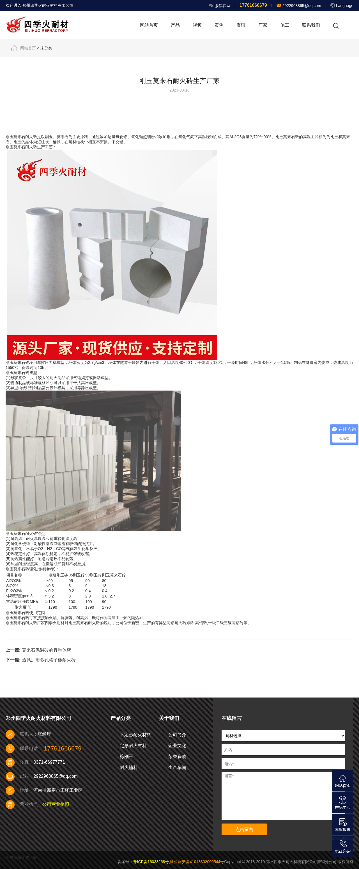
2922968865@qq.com (301, 5)
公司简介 (177, 734)
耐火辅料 (129, 767)
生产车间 (177, 767)
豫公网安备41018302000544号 (197, 861)
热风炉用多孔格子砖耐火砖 (49, 660)
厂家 (262, 25)
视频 (197, 25)
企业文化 (177, 745)
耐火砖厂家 (35, 623)
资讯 (240, 25)
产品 (175, 25)
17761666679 (344, 838)
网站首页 (149, 25)
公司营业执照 (55, 804)
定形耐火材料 (133, 745)
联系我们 (311, 25)
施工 (284, 25)
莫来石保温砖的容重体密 (46, 650)
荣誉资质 (177, 756)
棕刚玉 (126, 756)
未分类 (46, 48)
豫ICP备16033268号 (151, 861)
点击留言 (244, 829)
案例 (219, 25)
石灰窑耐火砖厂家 (21, 857)
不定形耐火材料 (135, 734)
